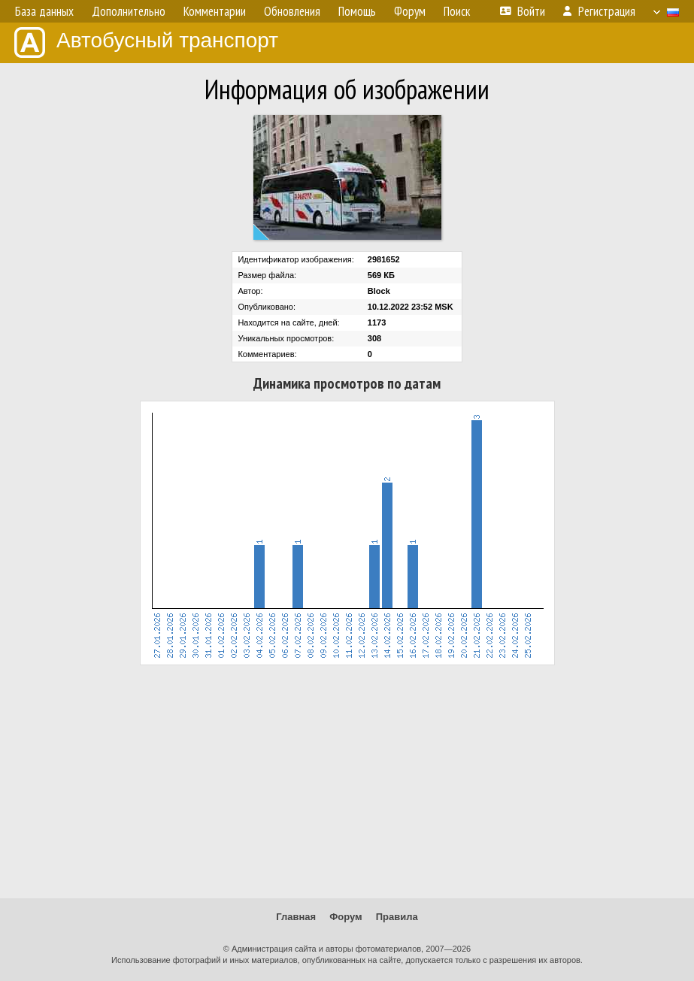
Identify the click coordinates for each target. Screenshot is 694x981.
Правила (397, 916)
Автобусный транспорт (146, 42)
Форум (345, 916)
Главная (296, 916)
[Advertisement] (347, 782)
